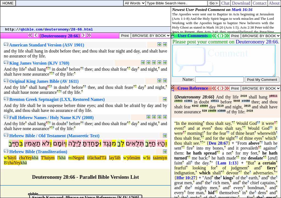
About (274, 3)
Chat (225, 3)
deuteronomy (57, 30)
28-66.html (82, 30)
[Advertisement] (85, 16)
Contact (260, 3)
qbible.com (32, 30)
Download (241, 3)
